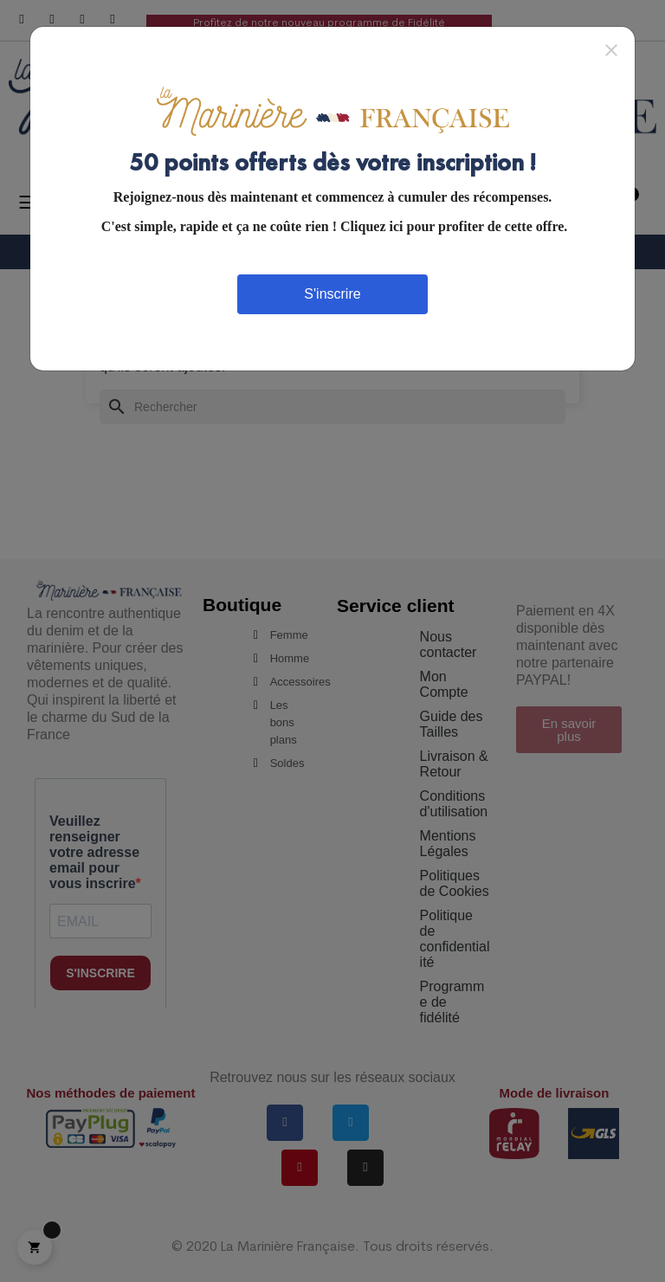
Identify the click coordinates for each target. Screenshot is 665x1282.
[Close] (611, 49)
